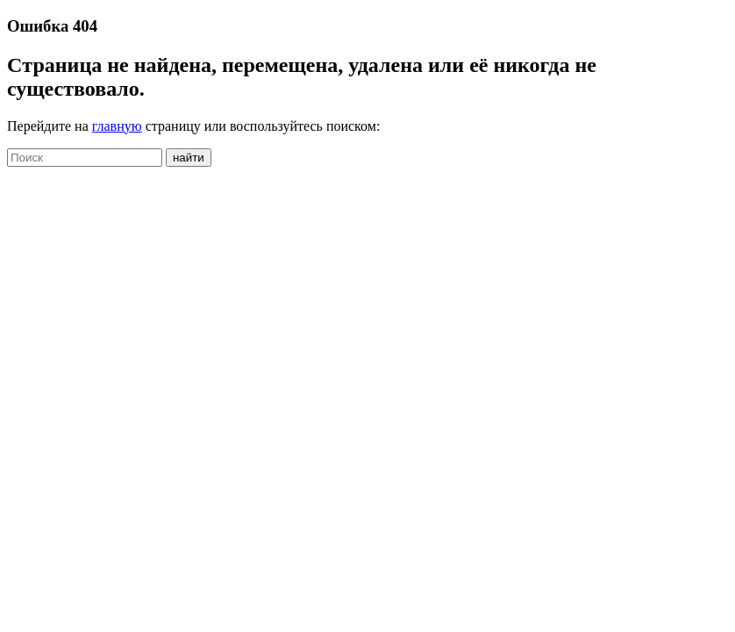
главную (117, 125)
